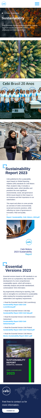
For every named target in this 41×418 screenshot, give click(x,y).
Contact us (11, 411)
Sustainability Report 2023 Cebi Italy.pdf (17, 313)
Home (2, 13)
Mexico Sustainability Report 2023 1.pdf (17, 336)
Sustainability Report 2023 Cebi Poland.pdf (19, 330)
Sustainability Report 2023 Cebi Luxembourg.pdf (14, 306)
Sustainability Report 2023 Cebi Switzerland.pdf (14, 323)
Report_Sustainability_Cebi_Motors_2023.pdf (23, 217)
